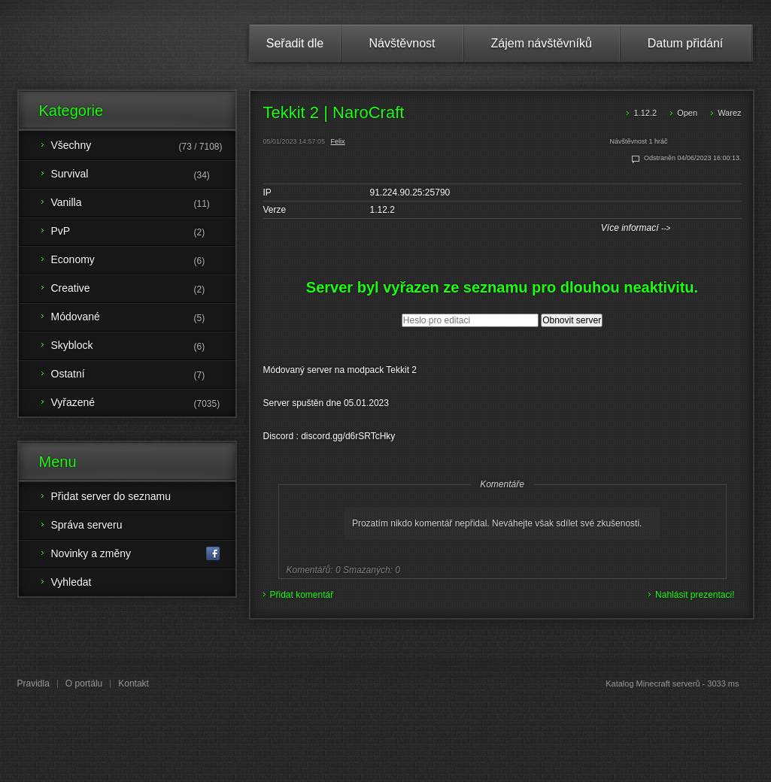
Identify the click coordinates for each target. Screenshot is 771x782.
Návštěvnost (402, 43)
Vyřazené (143, 404)
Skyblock (143, 346)
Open (687, 112)
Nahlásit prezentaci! (694, 595)
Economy (143, 261)
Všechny (143, 146)
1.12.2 (645, 112)
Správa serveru (87, 525)
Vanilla (143, 204)
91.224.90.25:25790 (409, 192)
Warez (729, 112)
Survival (143, 175)
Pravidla (33, 683)
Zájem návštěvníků (541, 43)
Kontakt (133, 683)
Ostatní (143, 375)
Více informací (636, 228)
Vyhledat (71, 582)
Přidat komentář (302, 595)
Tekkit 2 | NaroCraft (334, 112)
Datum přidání (686, 43)
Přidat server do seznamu (111, 496)
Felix (338, 141)
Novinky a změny (135, 554)
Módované (143, 318)
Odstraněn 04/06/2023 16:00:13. (693, 158)
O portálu (83, 683)
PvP (143, 232)
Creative (143, 289)
